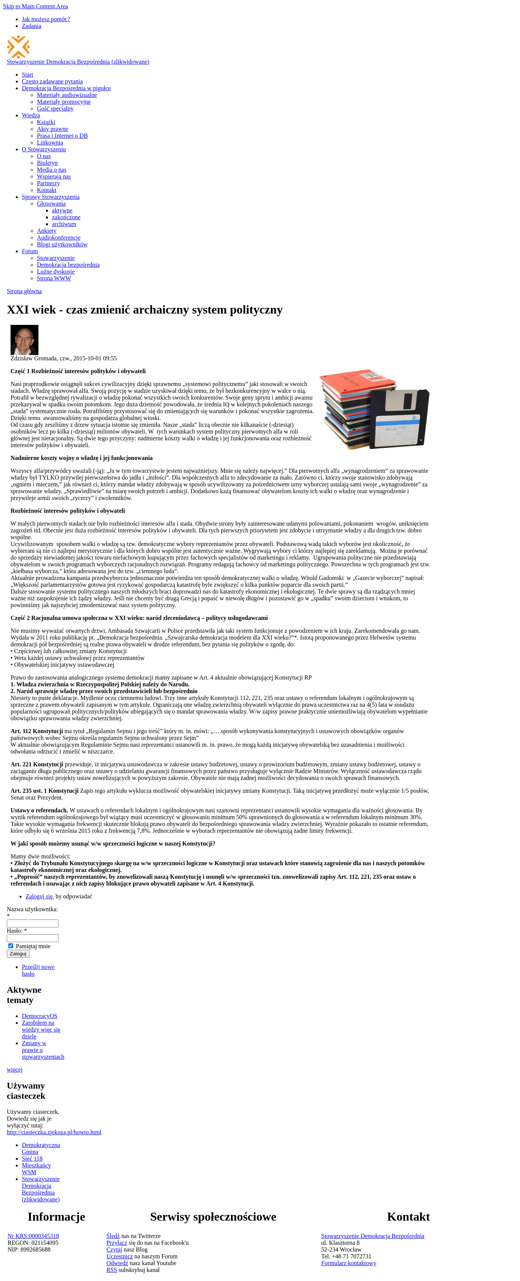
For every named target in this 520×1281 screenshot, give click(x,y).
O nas (44, 156)
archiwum (64, 224)
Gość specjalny (55, 108)
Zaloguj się (39, 896)
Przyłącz (116, 1242)
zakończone (66, 217)
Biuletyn (47, 163)
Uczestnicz (119, 1256)
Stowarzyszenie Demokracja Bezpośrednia (373, 1236)
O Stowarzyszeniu (44, 149)
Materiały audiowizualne (67, 95)
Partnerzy (48, 183)
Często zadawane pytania (52, 81)
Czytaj (114, 1249)
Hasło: (17, 930)
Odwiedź (117, 1263)
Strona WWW (54, 278)
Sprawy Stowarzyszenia (51, 197)
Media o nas (51, 169)
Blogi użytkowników (62, 244)
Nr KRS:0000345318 (33, 1236)
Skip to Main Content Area (35, 6)
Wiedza (31, 115)
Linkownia (50, 142)
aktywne (62, 210)
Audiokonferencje (59, 237)
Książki (46, 122)
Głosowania (51, 203)
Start (27, 74)
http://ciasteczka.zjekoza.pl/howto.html (54, 1132)
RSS (111, 1270)
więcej (15, 1069)
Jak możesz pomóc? (46, 19)
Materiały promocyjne (64, 101)
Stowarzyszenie (56, 258)
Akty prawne (52, 129)
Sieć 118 (32, 1158)
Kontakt (47, 190)
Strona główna (24, 291)
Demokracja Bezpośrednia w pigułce (66, 88)
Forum (30, 251)
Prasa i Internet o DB (62, 135)
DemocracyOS (39, 1016)
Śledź (113, 1236)
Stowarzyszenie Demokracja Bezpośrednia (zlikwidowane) (78, 61)
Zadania (31, 26)
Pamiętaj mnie (29, 946)
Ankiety (47, 231)
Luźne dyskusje (56, 271)
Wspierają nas (54, 176)
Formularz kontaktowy (348, 1263)
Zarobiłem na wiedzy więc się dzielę (41, 1030)
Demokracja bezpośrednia (68, 264)
